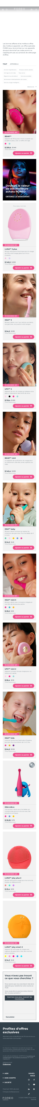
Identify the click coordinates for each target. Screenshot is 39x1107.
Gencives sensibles (26, 76)
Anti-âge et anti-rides (10, 73)
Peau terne (22, 73)
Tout (5, 64)
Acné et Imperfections (10, 69)
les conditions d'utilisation (20, 1057)
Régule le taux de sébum (11, 76)
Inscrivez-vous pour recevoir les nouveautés (19, 998)
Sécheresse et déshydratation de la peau (15, 79)
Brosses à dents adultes (26, 69)
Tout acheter (10, 1017)
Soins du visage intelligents (11, 82)
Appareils (14, 64)
